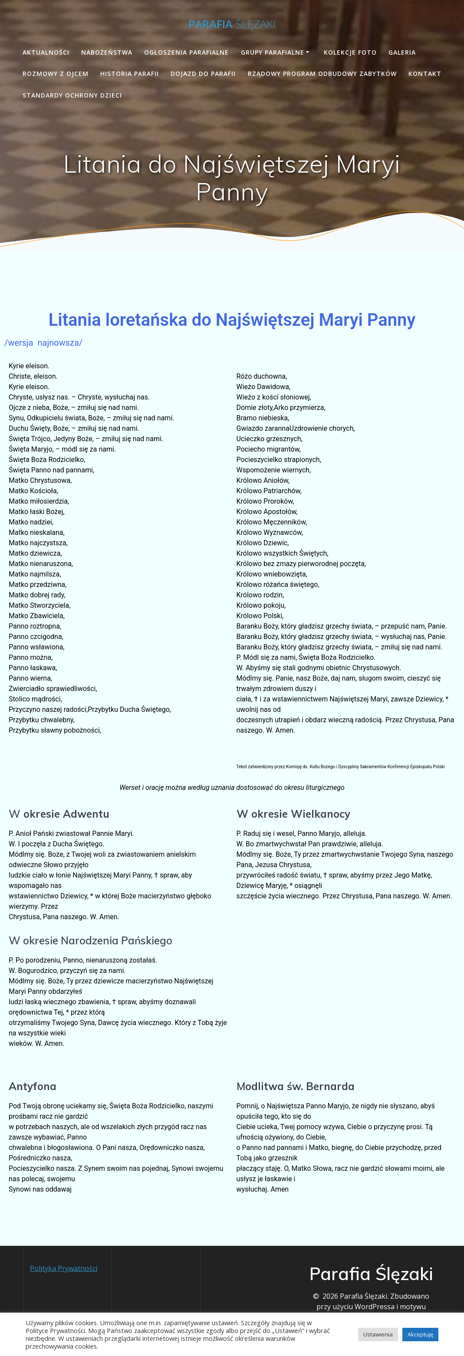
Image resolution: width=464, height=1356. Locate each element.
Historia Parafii (129, 73)
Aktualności (46, 52)
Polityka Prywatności (63, 1268)
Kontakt (424, 73)
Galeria (402, 52)
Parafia (232, 24)
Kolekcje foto (350, 52)
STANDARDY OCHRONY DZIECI (72, 95)
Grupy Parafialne (272, 52)
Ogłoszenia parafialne (186, 52)
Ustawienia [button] (378, 1334)
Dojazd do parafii (203, 73)
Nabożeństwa (106, 52)
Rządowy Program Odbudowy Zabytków (322, 73)
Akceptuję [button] (420, 1334)
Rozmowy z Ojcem (56, 73)
